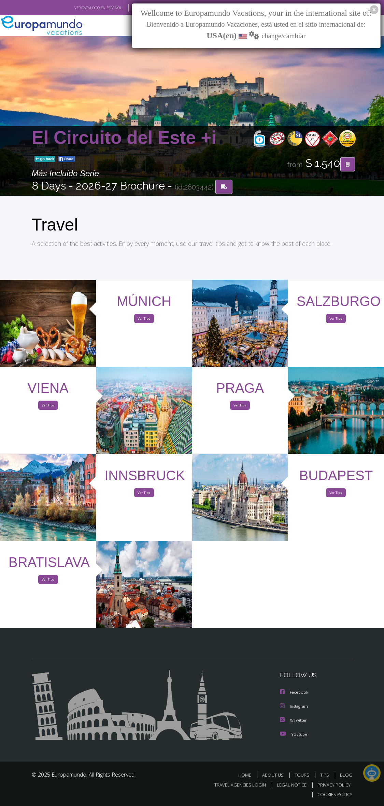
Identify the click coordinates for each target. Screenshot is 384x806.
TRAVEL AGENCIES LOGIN (235, 784)
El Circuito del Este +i (124, 138)
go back (45, 159)
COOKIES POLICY (334, 794)
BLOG (346, 775)
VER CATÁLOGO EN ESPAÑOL (82, 8)
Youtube (293, 734)
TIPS (326, 775)
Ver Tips (144, 320)
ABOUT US (275, 775)
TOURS (303, 775)
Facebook (294, 693)
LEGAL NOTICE (288, 784)
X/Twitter (293, 720)
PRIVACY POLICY (332, 784)
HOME (247, 775)
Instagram (295, 706)
